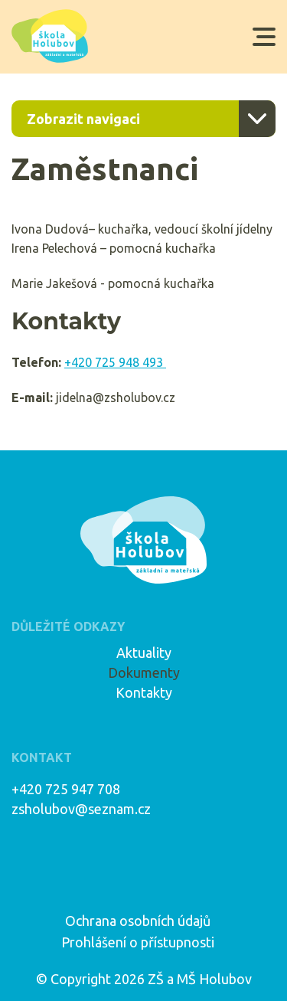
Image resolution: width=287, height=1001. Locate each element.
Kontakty (144, 692)
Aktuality (143, 652)
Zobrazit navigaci (83, 118)
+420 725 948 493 (115, 362)
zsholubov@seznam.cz (81, 809)
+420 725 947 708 (65, 789)
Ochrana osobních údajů (137, 920)
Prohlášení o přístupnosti (137, 942)
